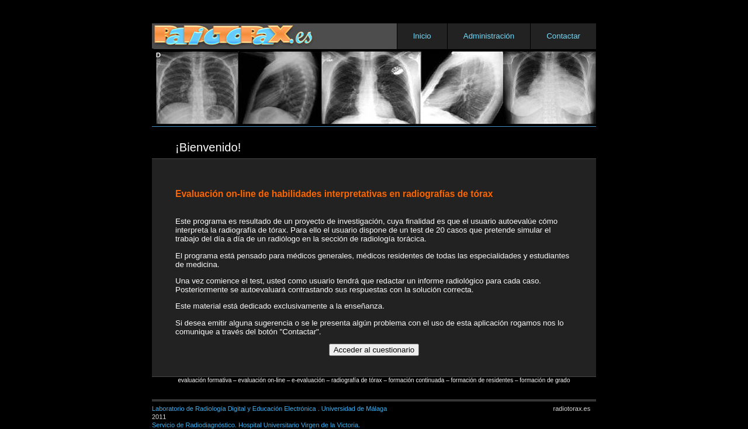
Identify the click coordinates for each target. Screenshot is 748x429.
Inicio (422, 36)
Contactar (563, 36)
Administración (488, 36)
